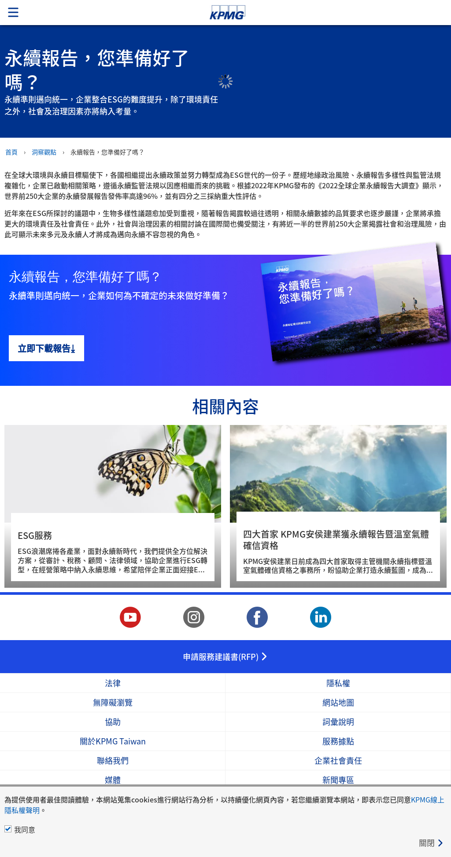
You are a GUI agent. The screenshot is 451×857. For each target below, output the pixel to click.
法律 (113, 683)
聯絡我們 (113, 760)
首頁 (11, 151)
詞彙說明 (338, 722)
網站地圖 (338, 702)
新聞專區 (338, 780)
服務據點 (338, 741)
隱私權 (338, 683)
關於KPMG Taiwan (113, 741)
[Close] (431, 842)
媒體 (113, 780)
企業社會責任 (338, 760)
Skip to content (317, 12)
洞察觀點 (44, 151)
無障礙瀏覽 (113, 702)
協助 (113, 722)
